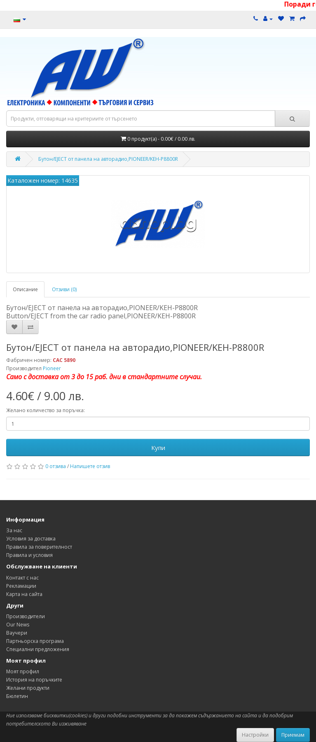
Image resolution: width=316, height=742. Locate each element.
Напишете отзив (90, 466)
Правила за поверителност (39, 546)
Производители (25, 616)
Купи (158, 447)
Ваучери (16, 632)
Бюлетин (17, 696)
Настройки (255, 734)
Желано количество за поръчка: (45, 410)
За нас (14, 530)
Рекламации (21, 585)
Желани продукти (27, 687)
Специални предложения (37, 649)
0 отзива (55, 466)
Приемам (292, 734)
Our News (17, 624)
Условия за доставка (31, 538)
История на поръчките (34, 679)
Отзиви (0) (64, 289)
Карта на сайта (24, 594)
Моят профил (22, 671)
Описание (25, 289)
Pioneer (52, 368)
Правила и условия (29, 555)
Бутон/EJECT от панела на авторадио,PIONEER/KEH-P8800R (108, 158)
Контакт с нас (22, 577)
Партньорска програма (35, 641)
